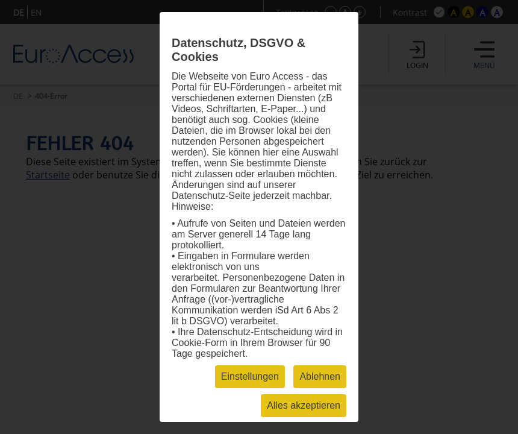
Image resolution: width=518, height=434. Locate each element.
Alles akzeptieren (303, 405)
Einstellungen (250, 376)
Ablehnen (319, 376)
